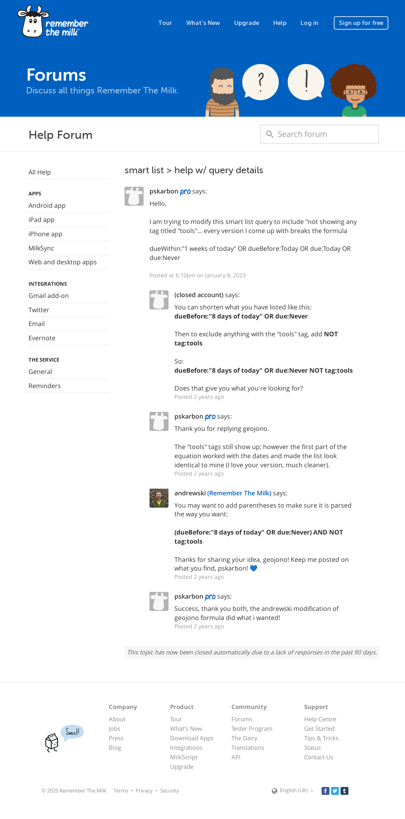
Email (36, 323)
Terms (121, 790)
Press (116, 738)
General (40, 371)
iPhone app (45, 233)
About (117, 719)
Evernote (41, 338)
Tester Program (252, 728)
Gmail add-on (48, 295)
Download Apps (192, 738)
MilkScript (183, 757)
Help (279, 23)
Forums (241, 719)
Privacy (144, 790)
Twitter (38, 309)
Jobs (114, 728)
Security (169, 790)
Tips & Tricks (321, 738)
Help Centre (320, 719)
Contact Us (318, 757)
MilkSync (41, 248)
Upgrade (246, 23)
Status (312, 747)
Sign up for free (361, 23)
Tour (165, 23)
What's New (203, 23)
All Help (39, 172)
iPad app (41, 219)
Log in (309, 23)
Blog (115, 747)
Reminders (44, 385)
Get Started (319, 728)
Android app (47, 205)
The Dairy (244, 738)
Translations (247, 747)
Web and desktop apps (62, 262)
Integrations (186, 747)
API (235, 757)
